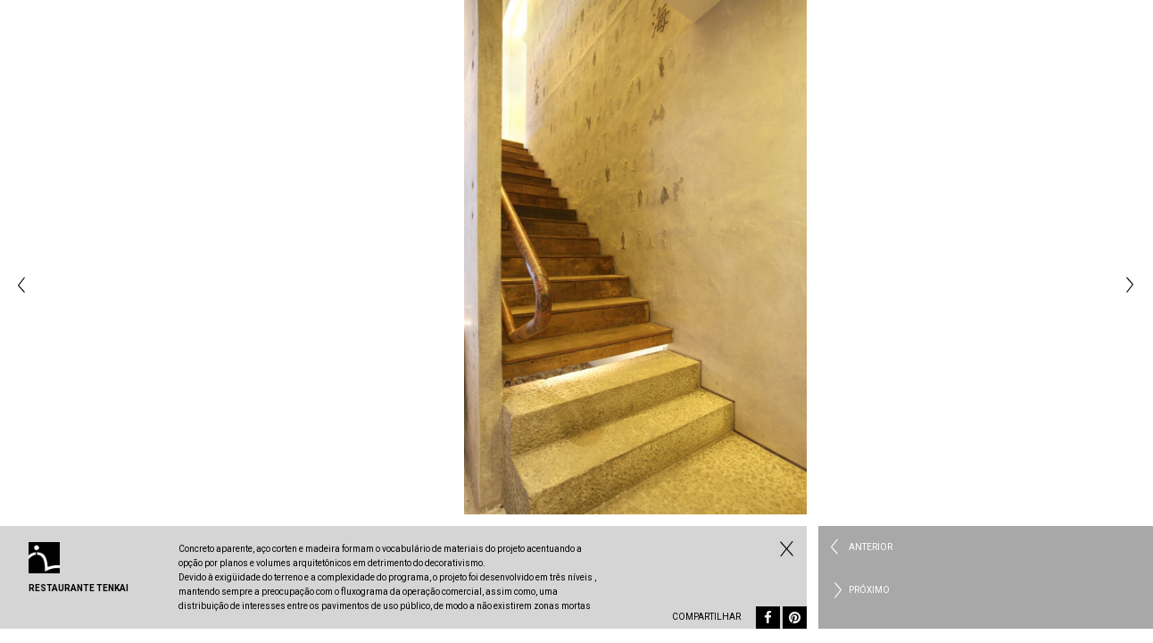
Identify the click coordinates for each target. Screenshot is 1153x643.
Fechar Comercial (784, 548)
